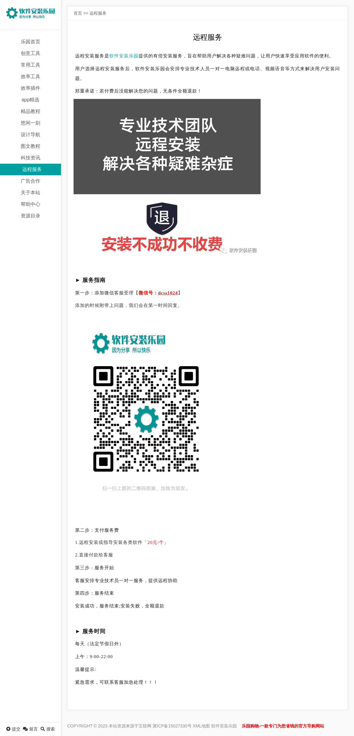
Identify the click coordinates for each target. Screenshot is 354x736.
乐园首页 (30, 41)
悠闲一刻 (30, 123)
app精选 (31, 99)
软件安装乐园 (124, 55)
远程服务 (32, 169)
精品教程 (30, 111)
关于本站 (30, 192)
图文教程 (30, 146)
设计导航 (30, 134)
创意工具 (30, 53)
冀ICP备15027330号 (172, 725)
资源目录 (30, 215)
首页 (78, 13)
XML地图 (201, 725)
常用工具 (30, 64)
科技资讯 (30, 157)
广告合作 (30, 181)
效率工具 (30, 76)
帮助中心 (30, 204)
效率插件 (30, 88)
